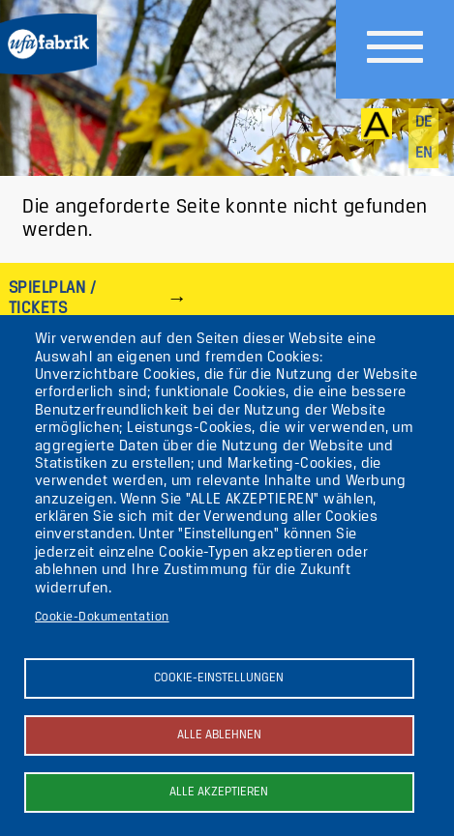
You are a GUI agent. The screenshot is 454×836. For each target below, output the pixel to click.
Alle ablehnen (219, 735)
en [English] (424, 153)
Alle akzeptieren (218, 792)
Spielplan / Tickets (52, 298)
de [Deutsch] (424, 122)
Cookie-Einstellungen (219, 678)
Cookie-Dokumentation (102, 617)
